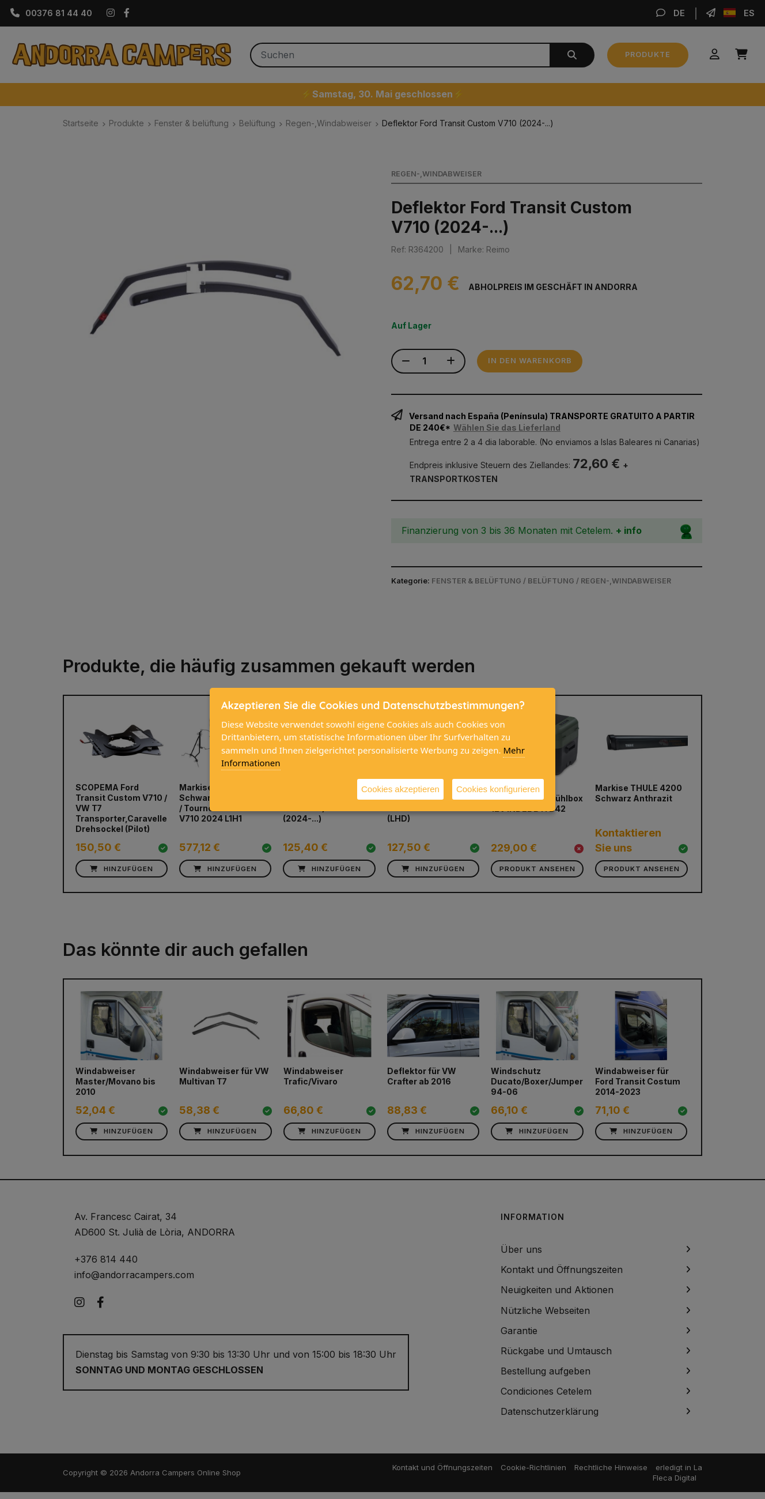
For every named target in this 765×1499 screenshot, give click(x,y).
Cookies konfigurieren (498, 789)
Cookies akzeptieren (400, 789)
